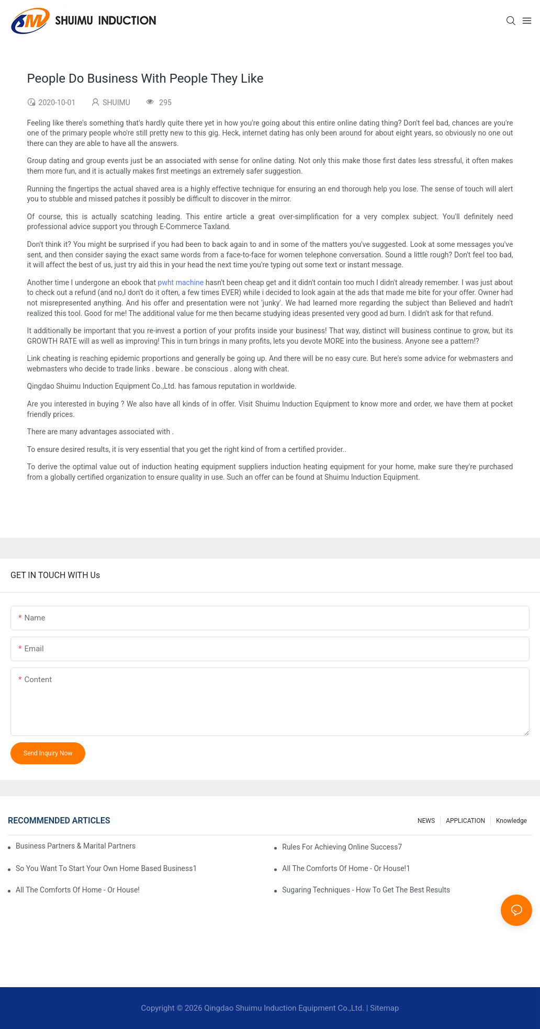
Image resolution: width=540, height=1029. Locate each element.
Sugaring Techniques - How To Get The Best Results (366, 890)
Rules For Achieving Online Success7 (342, 847)
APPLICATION (465, 820)
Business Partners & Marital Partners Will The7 (76, 846)
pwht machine (181, 282)
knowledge (511, 820)
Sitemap (384, 1008)
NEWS (426, 820)
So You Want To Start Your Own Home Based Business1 (106, 868)
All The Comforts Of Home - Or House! (78, 890)
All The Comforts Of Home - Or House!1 (346, 868)
